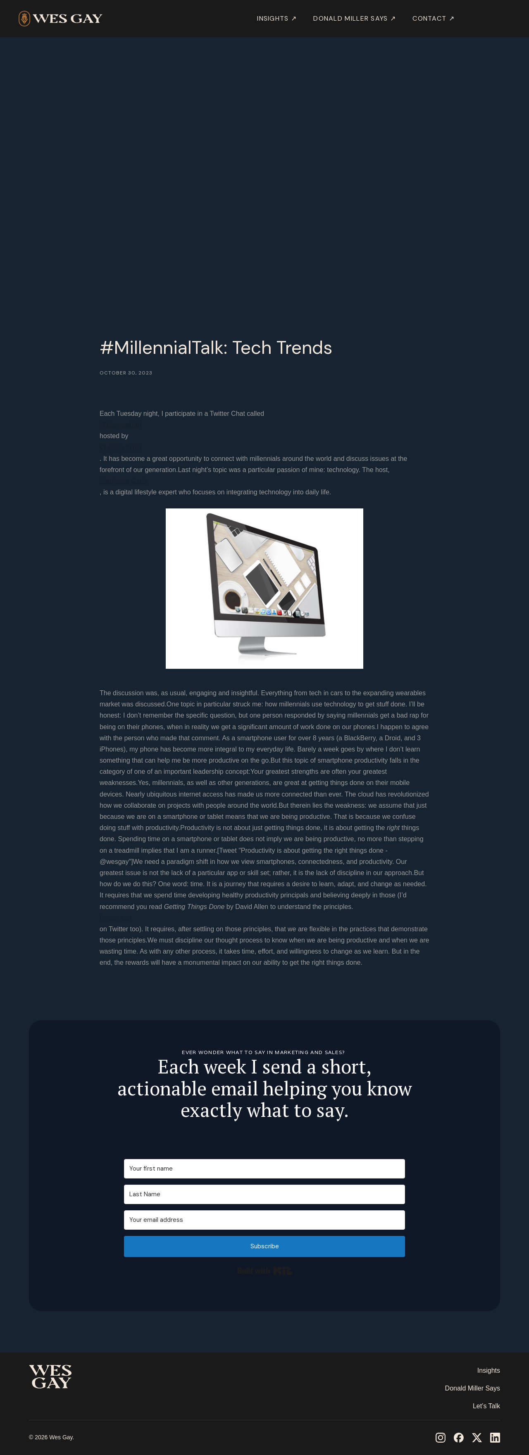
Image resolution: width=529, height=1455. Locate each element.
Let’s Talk (486, 1406)
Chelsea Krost (120, 447)
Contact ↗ (433, 18)
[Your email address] (264, 1220)
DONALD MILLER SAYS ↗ (354, 18)
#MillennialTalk (121, 424)
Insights (488, 1370)
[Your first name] (264, 1168)
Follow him (115, 917)
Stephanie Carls (123, 480)
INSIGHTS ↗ (277, 18)
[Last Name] (264, 1194)
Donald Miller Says (472, 1388)
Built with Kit (264, 1270)
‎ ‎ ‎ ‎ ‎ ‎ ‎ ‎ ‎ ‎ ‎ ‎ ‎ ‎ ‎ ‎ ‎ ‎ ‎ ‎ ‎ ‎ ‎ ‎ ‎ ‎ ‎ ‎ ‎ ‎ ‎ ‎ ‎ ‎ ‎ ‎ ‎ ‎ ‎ (59, 1401)
